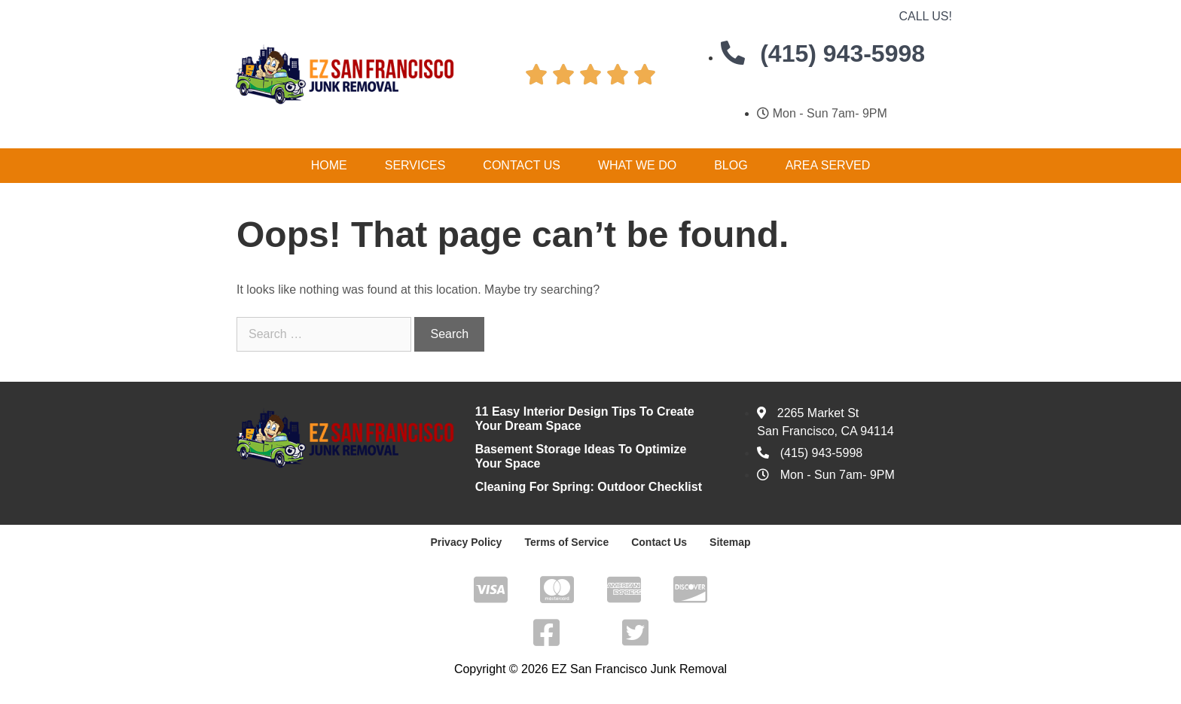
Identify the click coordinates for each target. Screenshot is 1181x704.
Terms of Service (566, 542)
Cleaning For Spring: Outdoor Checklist (588, 486)
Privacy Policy (466, 542)
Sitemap (730, 542)
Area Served (828, 165)
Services (415, 165)
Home (329, 165)
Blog (730, 165)
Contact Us (521, 165)
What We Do (637, 165)
